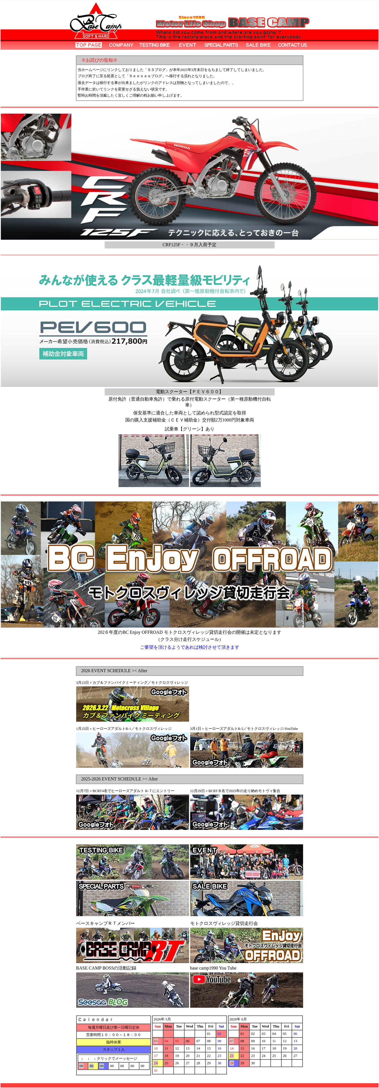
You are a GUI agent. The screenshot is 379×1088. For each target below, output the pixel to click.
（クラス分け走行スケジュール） (190, 639)
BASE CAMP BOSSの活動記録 (106, 968)
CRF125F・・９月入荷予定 (189, 244)
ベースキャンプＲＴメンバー (105, 923)
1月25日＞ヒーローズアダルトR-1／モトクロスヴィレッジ (124, 728)
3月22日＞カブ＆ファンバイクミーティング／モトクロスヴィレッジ (132, 682)
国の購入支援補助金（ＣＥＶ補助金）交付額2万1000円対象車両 (189, 420)
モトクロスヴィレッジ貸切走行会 (224, 923)
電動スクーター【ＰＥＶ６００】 (190, 391)
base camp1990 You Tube (213, 968)
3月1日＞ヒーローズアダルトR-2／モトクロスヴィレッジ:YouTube (244, 728)
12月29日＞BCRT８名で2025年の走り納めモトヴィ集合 (235, 791)
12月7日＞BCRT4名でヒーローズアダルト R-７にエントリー (125, 791)
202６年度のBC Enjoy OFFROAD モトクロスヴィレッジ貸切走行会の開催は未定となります (189, 632)
